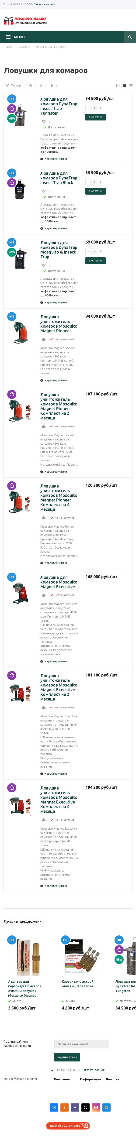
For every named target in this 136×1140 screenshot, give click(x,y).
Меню (19, 37)
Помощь (112, 1079)
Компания (62, 1079)
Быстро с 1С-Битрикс (65, 1125)
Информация (90, 1079)
